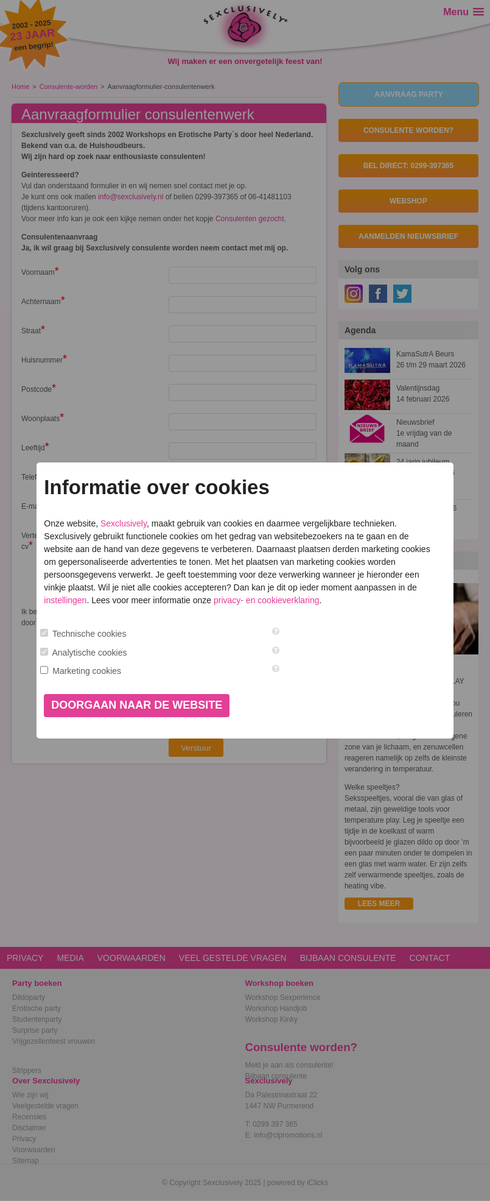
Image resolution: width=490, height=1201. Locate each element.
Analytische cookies (89, 652)
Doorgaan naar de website (136, 705)
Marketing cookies (86, 671)
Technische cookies (89, 634)
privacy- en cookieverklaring (267, 600)
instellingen (65, 600)
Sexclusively (123, 523)
